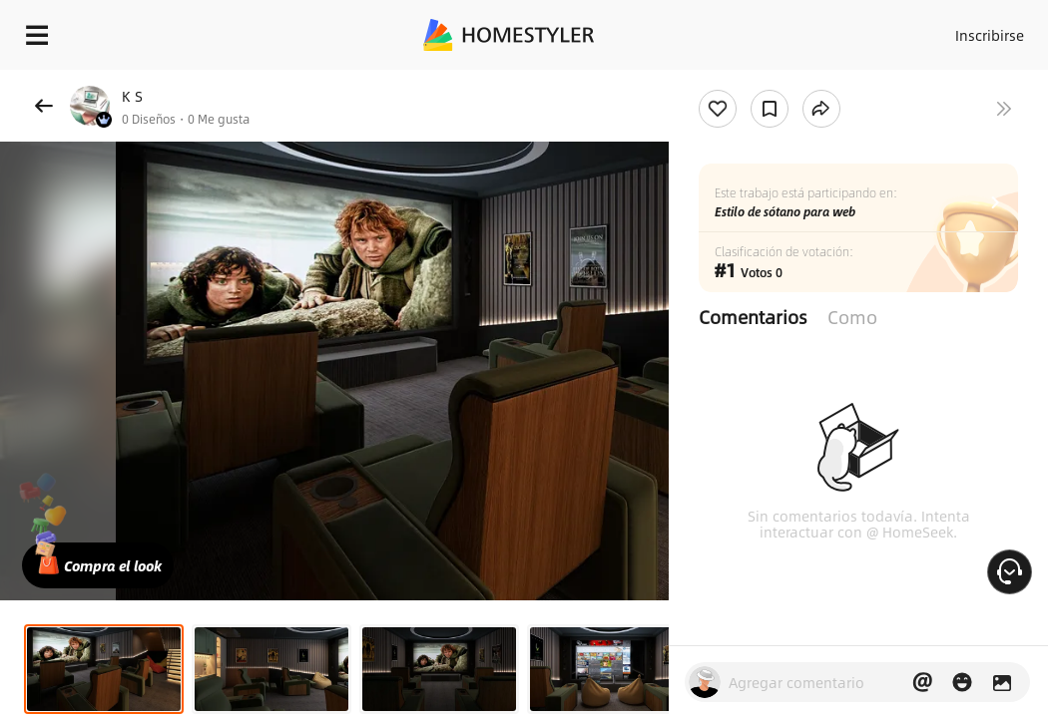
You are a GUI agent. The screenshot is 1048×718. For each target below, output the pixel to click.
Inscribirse (960, 30)
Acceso (882, 30)
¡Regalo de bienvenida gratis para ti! (804, 84)
